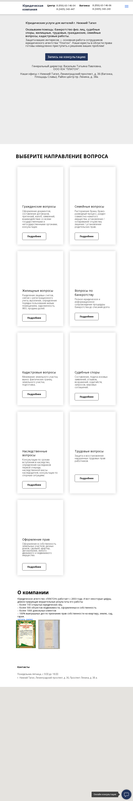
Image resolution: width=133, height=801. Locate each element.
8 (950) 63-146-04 (66, 5)
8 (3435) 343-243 (102, 8)
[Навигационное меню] (126, 6)
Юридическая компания (32, 7)
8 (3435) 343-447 (66, 9)
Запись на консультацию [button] (67, 57)
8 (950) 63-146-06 (102, 5)
